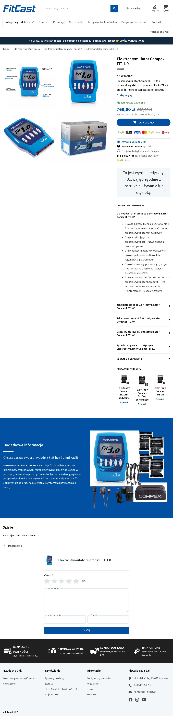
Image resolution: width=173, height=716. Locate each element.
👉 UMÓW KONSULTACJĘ (130, 40)
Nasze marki (76, 22)
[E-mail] (108, 619)
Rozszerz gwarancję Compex (19, 678)
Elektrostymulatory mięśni (27, 48)
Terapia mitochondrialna (102, 22)
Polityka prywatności (98, 678)
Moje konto (51, 694)
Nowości (43, 22)
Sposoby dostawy (55, 678)
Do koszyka (146, 122)
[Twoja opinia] (86, 600)
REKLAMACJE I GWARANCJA (61, 689)
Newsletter (9, 683)
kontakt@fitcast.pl (145, 691)
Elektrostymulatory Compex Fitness (62, 48)
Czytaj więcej (124, 95)
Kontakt (156, 22)
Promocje (58, 22)
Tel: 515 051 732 (159, 31)
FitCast (6, 48)
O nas (89, 689)
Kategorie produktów (18, 22)
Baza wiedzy (133, 8)
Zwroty (49, 683)
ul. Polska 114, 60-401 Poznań (151, 678)
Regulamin (92, 683)
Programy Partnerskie (134, 22)
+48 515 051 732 (143, 685)
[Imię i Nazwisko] (65, 619)
